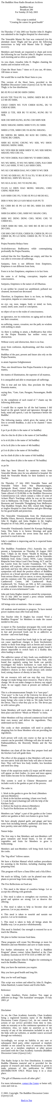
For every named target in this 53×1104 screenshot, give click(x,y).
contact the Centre (30, 1083)
